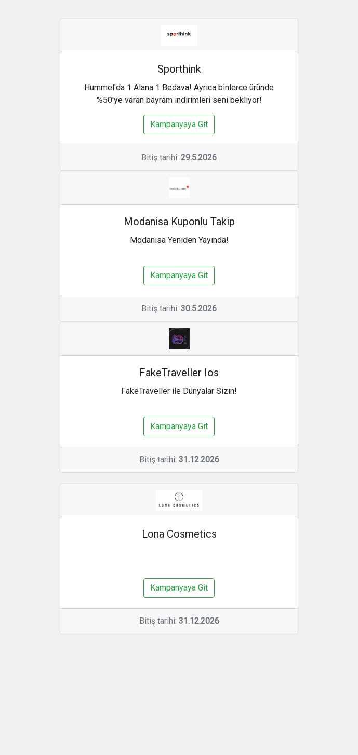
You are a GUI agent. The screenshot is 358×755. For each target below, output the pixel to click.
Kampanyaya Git (179, 124)
